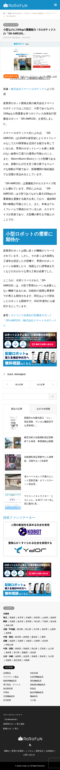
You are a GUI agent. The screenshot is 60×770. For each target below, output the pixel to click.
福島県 (53, 617)
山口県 (51, 648)
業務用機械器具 (10, 681)
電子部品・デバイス (11, 685)
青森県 (12, 617)
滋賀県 (12, 641)
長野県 (8, 633)
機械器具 (34, 696)
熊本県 (43, 656)
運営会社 (40, 751)
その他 (33, 700)
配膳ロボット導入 (11, 728)
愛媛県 (25, 652)
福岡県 (18, 656)
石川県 (36, 629)
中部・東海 (8, 637)
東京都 (53, 621)
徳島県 (8, 652)
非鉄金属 (34, 673)
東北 (5, 617)
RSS (30, 745)
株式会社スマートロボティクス (29, 89)
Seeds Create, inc (23, 766)
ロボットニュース (10, 25)
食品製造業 (8, 688)
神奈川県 (9, 625)
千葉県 (45, 621)
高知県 (33, 652)
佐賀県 (26, 656)
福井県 (45, 629)
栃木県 (20, 621)
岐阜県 (18, 637)
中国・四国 (8, 648)
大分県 (51, 656)
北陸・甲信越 (9, 629)
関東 (5, 621)
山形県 (45, 617)
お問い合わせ (29, 755)
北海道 (6, 614)
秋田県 (37, 617)
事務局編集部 (20, 374)
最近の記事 (16, 408)
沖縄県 (27, 660)
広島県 (43, 648)
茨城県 (12, 621)
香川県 (17, 652)
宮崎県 (8, 660)
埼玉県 (37, 621)
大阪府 (29, 641)
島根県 (26, 648)
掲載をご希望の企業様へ (14, 751)
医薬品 (33, 688)
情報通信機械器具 (37, 685)
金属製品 (7, 673)
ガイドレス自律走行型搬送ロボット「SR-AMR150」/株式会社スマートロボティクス (30, 320)
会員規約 (50, 751)
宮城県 (29, 617)
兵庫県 (37, 641)
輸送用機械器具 (37, 692)
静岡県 (26, 637)
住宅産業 (7, 700)
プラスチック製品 (11, 677)
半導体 (6, 692)
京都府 (20, 641)
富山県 (28, 629)
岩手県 (20, 617)
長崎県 (34, 656)
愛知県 (34, 637)
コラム (30, 751)
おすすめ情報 (43, 408)
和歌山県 (9, 645)
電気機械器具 (36, 681)
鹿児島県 (17, 660)
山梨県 (53, 629)
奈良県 (45, 641)
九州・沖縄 (8, 656)
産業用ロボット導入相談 (13, 724)
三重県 (43, 637)
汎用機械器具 (9, 696)
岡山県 (34, 648)
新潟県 (20, 629)
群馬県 (29, 621)
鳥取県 (18, 648)
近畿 (5, 641)
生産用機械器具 (37, 677)
